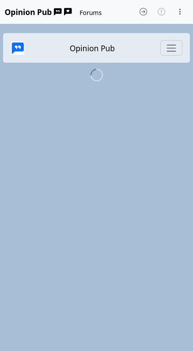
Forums (90, 12)
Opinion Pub (38, 12)
